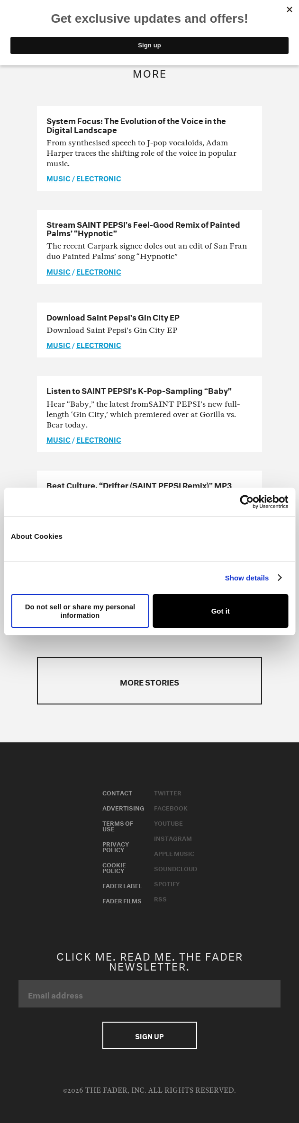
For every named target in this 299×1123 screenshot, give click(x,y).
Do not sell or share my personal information (80, 611)
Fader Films (122, 900)
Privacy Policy (115, 846)
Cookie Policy (114, 866)
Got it (220, 611)
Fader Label (122, 885)
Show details (247, 578)
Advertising (123, 807)
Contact (117, 792)
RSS (160, 898)
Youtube (168, 822)
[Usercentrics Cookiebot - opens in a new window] (246, 502)
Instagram (173, 837)
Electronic (98, 177)
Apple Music (174, 852)
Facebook (171, 807)
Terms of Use (117, 825)
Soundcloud (175, 868)
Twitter (167, 792)
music (58, 177)
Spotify (167, 883)
